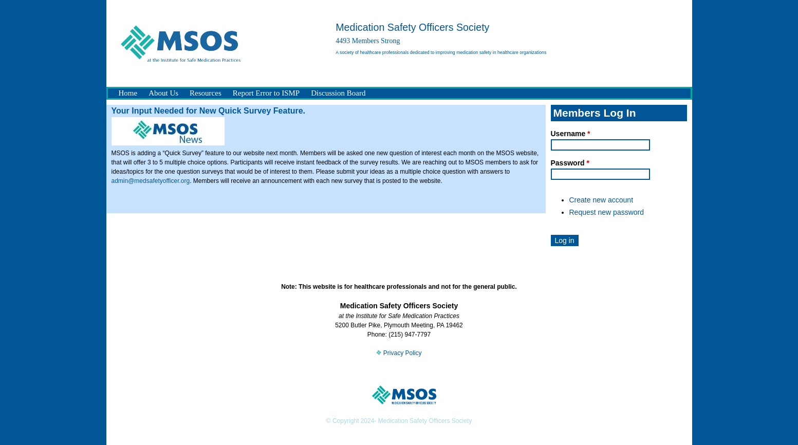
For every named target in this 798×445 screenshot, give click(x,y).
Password (570, 163)
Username (570, 133)
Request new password (606, 212)
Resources (205, 93)
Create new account (601, 200)
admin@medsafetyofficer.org (151, 180)
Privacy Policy (398, 353)
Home (128, 93)
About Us (163, 93)
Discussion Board (338, 93)
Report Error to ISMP (266, 93)
